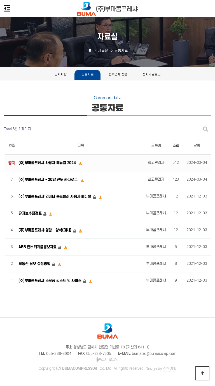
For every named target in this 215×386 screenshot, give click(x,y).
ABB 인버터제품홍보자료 (37, 247)
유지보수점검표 (30, 213)
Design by (161, 368)
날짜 (196, 145)
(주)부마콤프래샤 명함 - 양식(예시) (45, 230)
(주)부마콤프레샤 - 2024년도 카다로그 (48, 179)
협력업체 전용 (118, 74)
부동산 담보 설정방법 (34, 263)
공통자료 (87, 74)
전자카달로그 (151, 74)
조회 (175, 145)
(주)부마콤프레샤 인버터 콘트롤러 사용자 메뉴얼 (55, 196)
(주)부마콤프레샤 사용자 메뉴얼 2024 (47, 162)
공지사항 (61, 74)
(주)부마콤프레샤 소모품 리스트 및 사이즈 (50, 280)
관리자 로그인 (107, 360)
